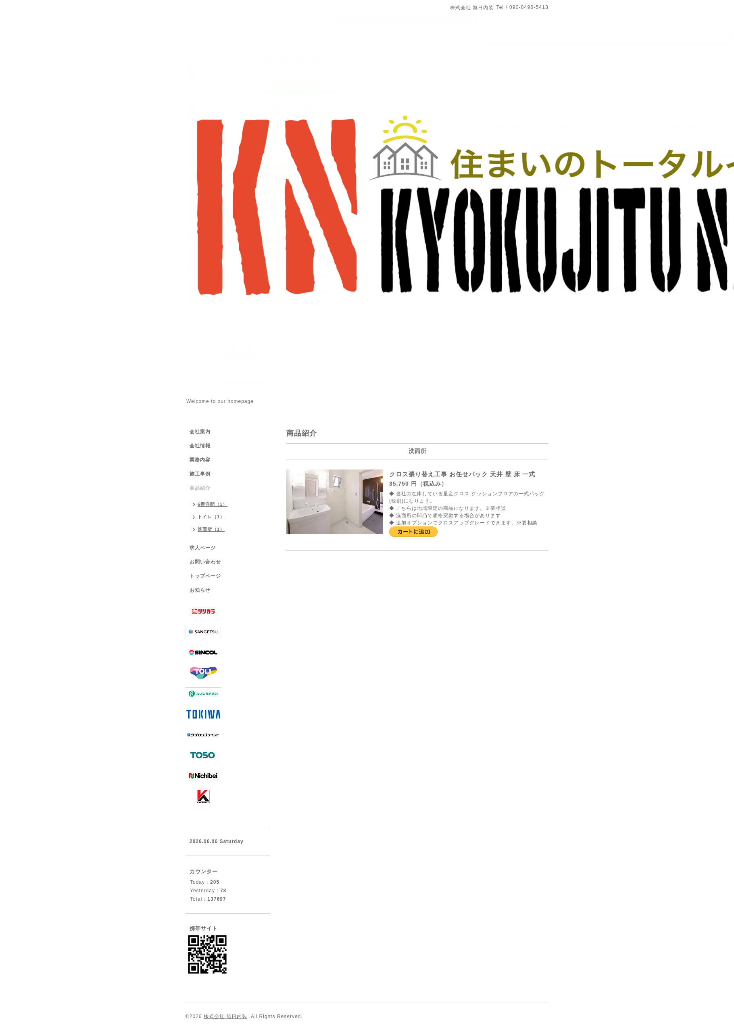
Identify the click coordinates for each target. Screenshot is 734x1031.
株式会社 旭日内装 (225, 1016)
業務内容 (200, 460)
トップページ (205, 576)
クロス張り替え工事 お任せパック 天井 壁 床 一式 (462, 474)
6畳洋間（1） (212, 504)
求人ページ (203, 548)
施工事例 (200, 474)
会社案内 (200, 431)
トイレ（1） (211, 516)
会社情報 (200, 446)
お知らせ (200, 590)
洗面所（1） (211, 529)
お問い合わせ (205, 562)
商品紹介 (200, 488)
